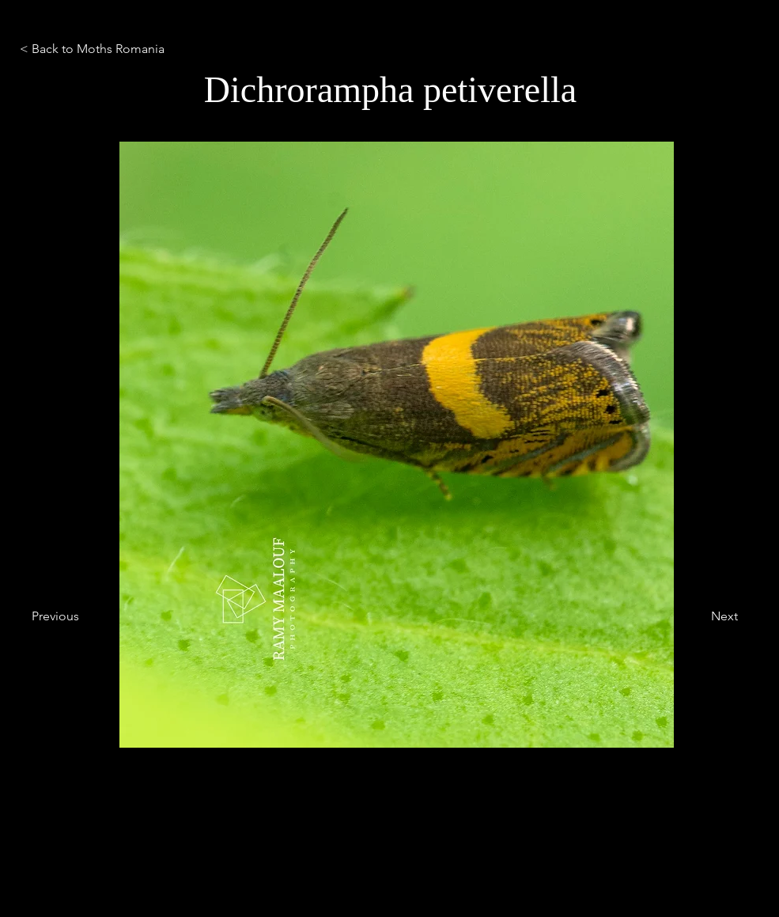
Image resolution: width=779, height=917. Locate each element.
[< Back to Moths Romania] (121, 49)
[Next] (698, 616)
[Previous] (84, 616)
